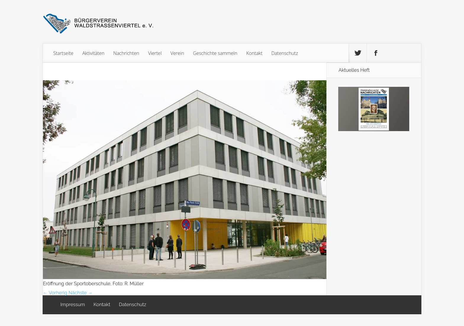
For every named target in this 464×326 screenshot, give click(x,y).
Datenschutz (284, 53)
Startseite (63, 53)
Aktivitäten (93, 53)
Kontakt (254, 53)
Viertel (155, 53)
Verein (177, 53)
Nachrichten (126, 53)
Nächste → (80, 293)
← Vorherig (55, 293)
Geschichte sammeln (215, 53)
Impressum (72, 304)
